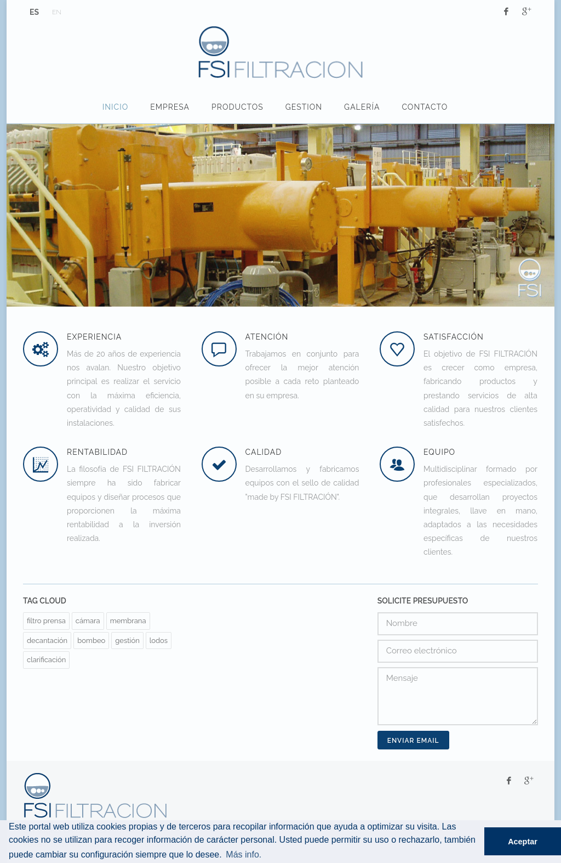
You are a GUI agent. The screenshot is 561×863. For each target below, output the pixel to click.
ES (34, 12)
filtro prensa (46, 621)
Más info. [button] (243, 854)
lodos (159, 640)
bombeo (91, 640)
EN (56, 12)
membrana (128, 621)
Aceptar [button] (522, 841)
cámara (88, 621)
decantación (47, 640)
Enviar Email (413, 740)
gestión (127, 640)
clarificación (46, 660)
